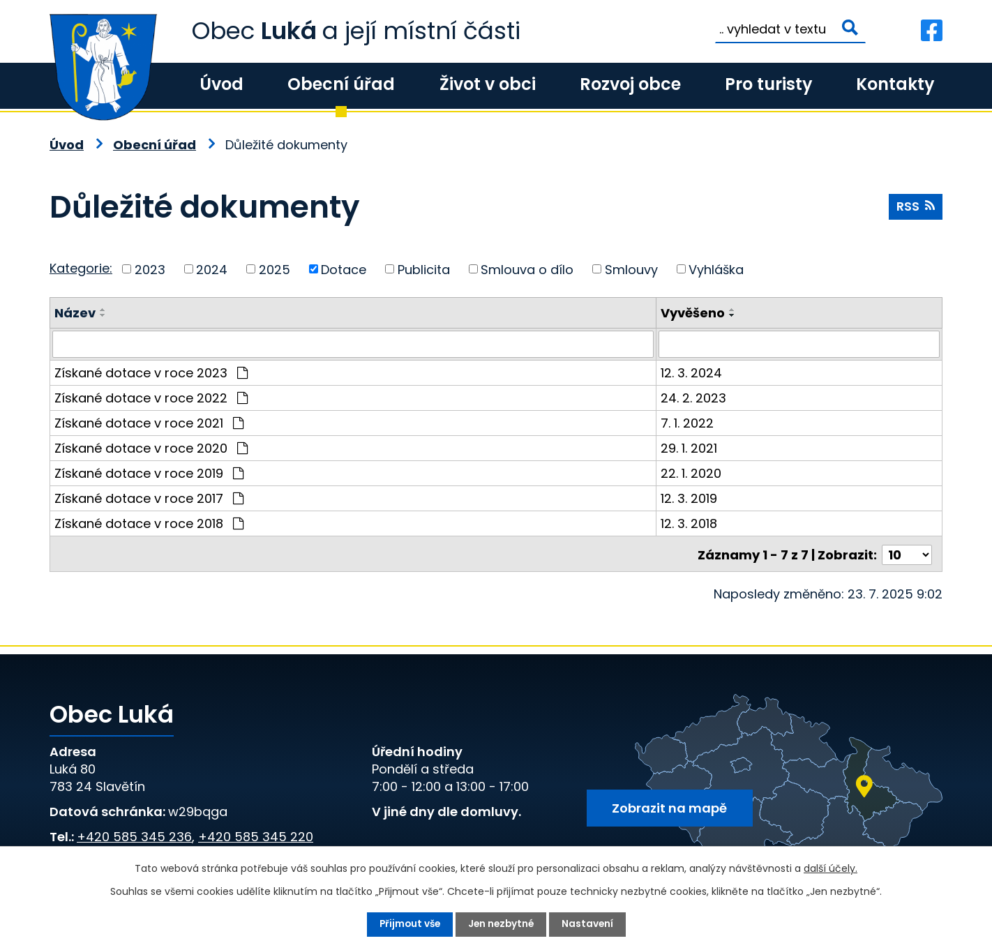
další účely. (830, 868)
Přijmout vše (407, 924)
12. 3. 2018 (690, 522)
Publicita (424, 269)
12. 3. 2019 (690, 497)
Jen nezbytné (501, 924)
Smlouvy (631, 269)
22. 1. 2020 (692, 472)
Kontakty (895, 84)
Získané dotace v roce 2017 (148, 497)
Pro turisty (768, 84)
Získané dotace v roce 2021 (148, 422)
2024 (211, 269)
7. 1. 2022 (688, 422)
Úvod (221, 84)
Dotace (343, 269)
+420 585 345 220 (255, 834)
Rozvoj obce (630, 84)
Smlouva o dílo (527, 269)
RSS (915, 207)
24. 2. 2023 (695, 397)
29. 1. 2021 (690, 447)
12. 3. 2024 (692, 372)
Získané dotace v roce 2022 (151, 397)
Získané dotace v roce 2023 (151, 372)
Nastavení (590, 924)
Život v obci (487, 84)
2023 (150, 269)
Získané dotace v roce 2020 (151, 447)
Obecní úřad (341, 84)
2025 (274, 269)
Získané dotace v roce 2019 (148, 472)
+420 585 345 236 (134, 834)
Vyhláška (716, 269)
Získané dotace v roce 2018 (148, 522)
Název (75, 313)
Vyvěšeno (694, 313)
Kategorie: (81, 268)
